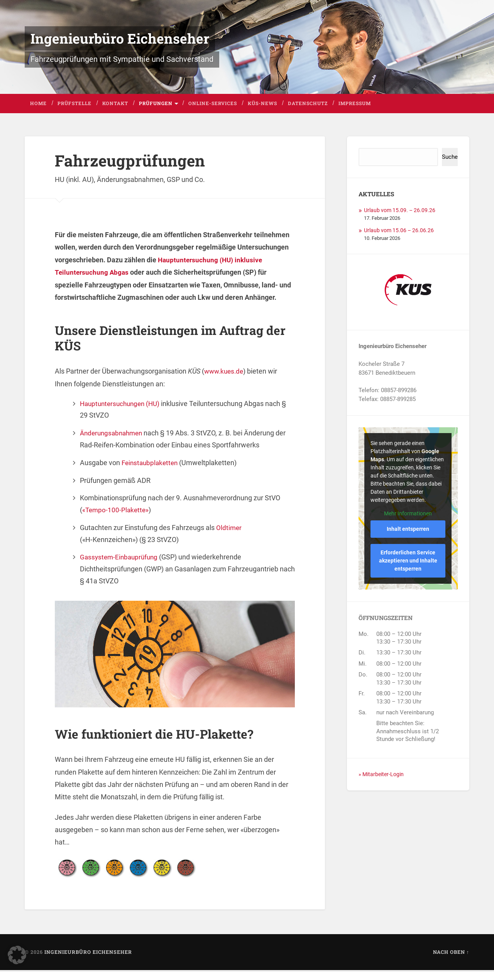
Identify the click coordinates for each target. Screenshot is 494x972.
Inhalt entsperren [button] (408, 531)
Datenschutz (308, 105)
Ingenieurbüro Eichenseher (121, 39)
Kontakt (115, 105)
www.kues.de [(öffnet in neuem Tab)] (225, 373)
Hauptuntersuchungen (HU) (122, 405)
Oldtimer (229, 529)
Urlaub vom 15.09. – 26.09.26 (401, 212)
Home (38, 105)
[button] (17, 955)
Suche (450, 158)
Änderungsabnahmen (113, 435)
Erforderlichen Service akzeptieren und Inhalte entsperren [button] (408, 562)
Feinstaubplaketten (151, 465)
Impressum (354, 105)
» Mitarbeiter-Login (383, 776)
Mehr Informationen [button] (408, 516)
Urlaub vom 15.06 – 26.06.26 (400, 232)
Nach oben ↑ (451, 954)
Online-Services (212, 105)
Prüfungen (156, 105)
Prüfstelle (74, 105)
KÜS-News (262, 105)
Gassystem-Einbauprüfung (120, 559)
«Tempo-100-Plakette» (116, 512)
